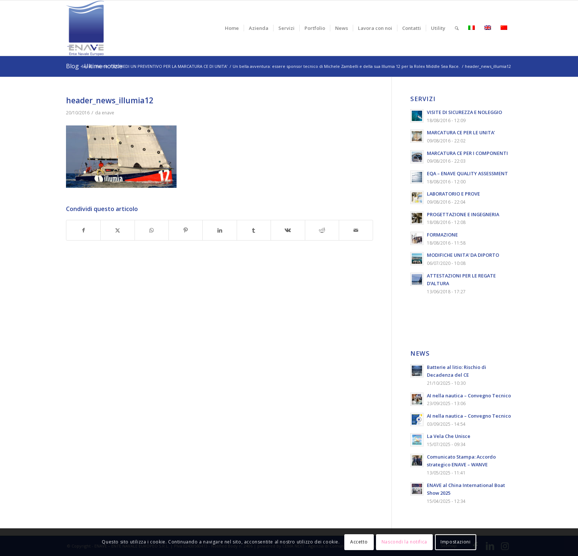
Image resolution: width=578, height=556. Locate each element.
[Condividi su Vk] (287, 230)
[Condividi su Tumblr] (254, 230)
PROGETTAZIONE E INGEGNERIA (463, 214)
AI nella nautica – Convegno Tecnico (469, 395)
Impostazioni (455, 542)
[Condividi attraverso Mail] (356, 230)
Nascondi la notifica (404, 542)
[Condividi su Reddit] (322, 230)
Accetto (359, 542)
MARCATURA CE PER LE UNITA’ (461, 132)
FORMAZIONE (442, 234)
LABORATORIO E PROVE (453, 193)
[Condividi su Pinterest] (185, 230)
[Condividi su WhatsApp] (151, 230)
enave (108, 113)
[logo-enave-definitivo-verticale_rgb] (85, 28)
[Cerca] (456, 28)
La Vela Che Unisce (448, 436)
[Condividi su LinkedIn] (219, 230)
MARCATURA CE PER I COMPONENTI (467, 153)
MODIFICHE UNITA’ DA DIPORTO (463, 255)
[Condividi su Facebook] (83, 230)
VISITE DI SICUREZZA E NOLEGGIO (464, 112)
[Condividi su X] (117, 230)
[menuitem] (232, 28)
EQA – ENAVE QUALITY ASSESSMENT (467, 173)
